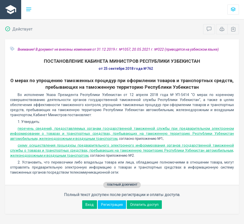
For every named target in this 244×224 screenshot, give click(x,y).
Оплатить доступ (144, 205)
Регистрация (112, 205)
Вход (89, 205)
